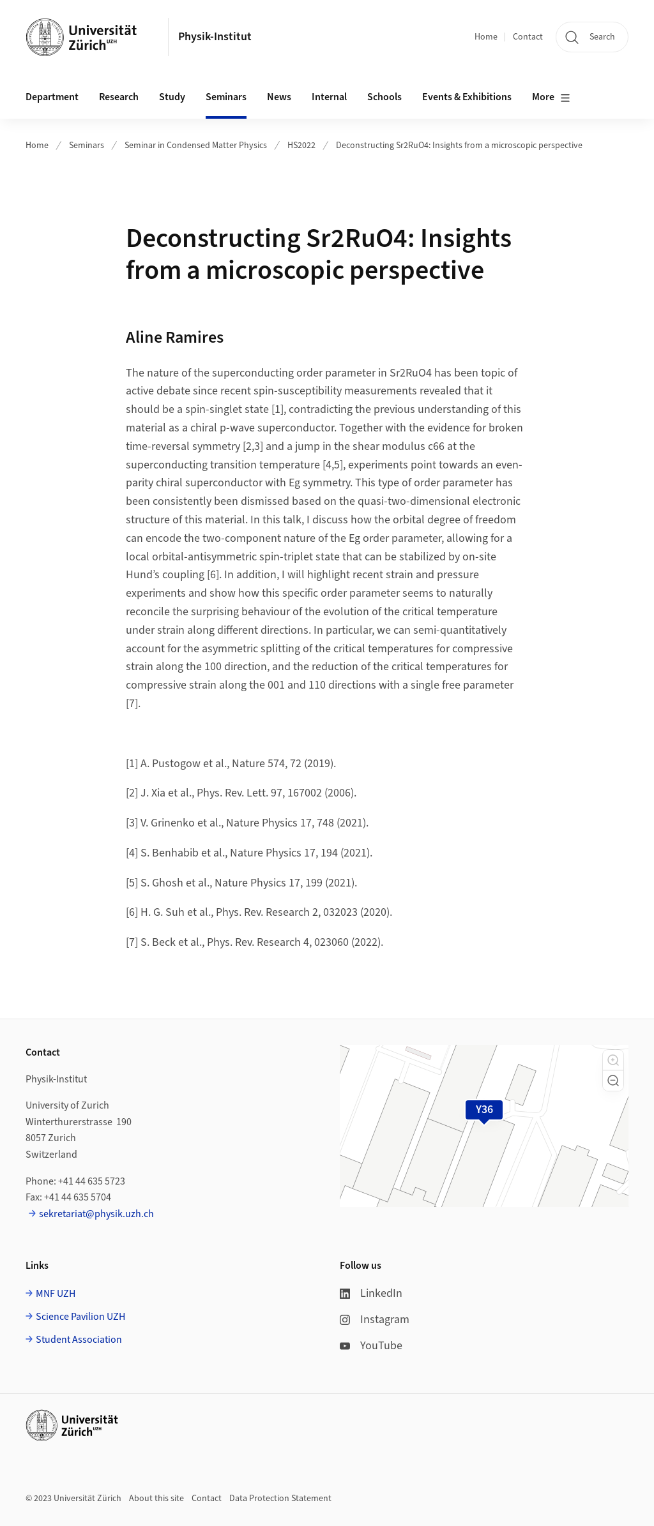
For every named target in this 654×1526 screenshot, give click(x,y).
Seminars (86, 145)
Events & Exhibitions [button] (467, 97)
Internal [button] (329, 97)
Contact (528, 37)
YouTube (371, 1346)
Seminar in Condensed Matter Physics (196, 145)
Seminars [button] (226, 97)
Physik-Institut (215, 37)
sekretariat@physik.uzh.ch (96, 1214)
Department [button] (52, 97)
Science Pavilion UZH (80, 1317)
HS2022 (301, 145)
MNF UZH (55, 1294)
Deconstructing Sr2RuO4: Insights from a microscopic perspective (459, 145)
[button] (613, 1060)
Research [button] (119, 97)
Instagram (374, 1320)
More (551, 97)
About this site (156, 1498)
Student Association (79, 1340)
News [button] (279, 97)
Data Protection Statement (280, 1498)
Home (486, 37)
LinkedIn (371, 1293)
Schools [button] (384, 97)
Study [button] (172, 97)
